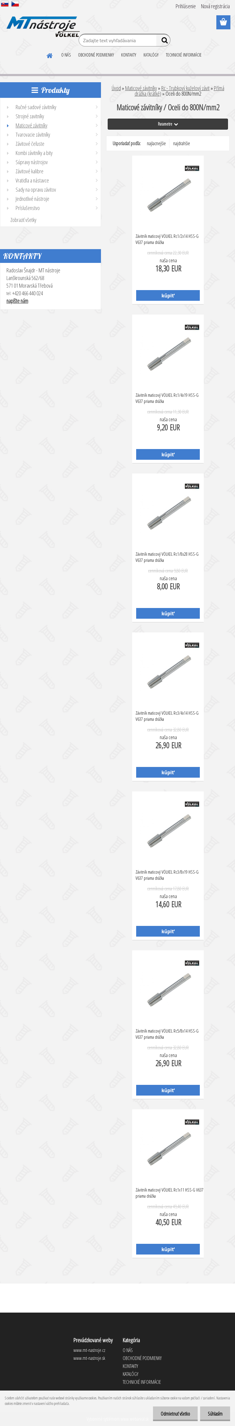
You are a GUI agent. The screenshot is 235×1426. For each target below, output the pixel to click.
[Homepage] (50, 55)
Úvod (116, 88)
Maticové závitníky (141, 88)
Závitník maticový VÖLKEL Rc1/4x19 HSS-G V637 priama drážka (167, 398)
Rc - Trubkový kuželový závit (185, 88)
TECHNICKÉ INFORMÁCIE (184, 55)
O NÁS (66, 55)
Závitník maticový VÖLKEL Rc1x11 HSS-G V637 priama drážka (169, 1193)
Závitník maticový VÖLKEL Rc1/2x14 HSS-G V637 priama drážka (167, 239)
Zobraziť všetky (23, 219)
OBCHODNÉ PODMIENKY (96, 55)
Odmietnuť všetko (175, 1413)
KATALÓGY (151, 55)
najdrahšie (181, 143)
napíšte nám (17, 300)
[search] (163, 42)
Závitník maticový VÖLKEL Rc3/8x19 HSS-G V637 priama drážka (167, 875)
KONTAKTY (128, 55)
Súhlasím (215, 1413)
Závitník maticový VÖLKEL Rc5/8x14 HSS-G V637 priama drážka (167, 1034)
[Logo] (42, 22)
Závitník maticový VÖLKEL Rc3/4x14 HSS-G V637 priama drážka (167, 716)
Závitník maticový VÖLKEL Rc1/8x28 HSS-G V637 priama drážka (167, 557)
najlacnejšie (156, 143)
